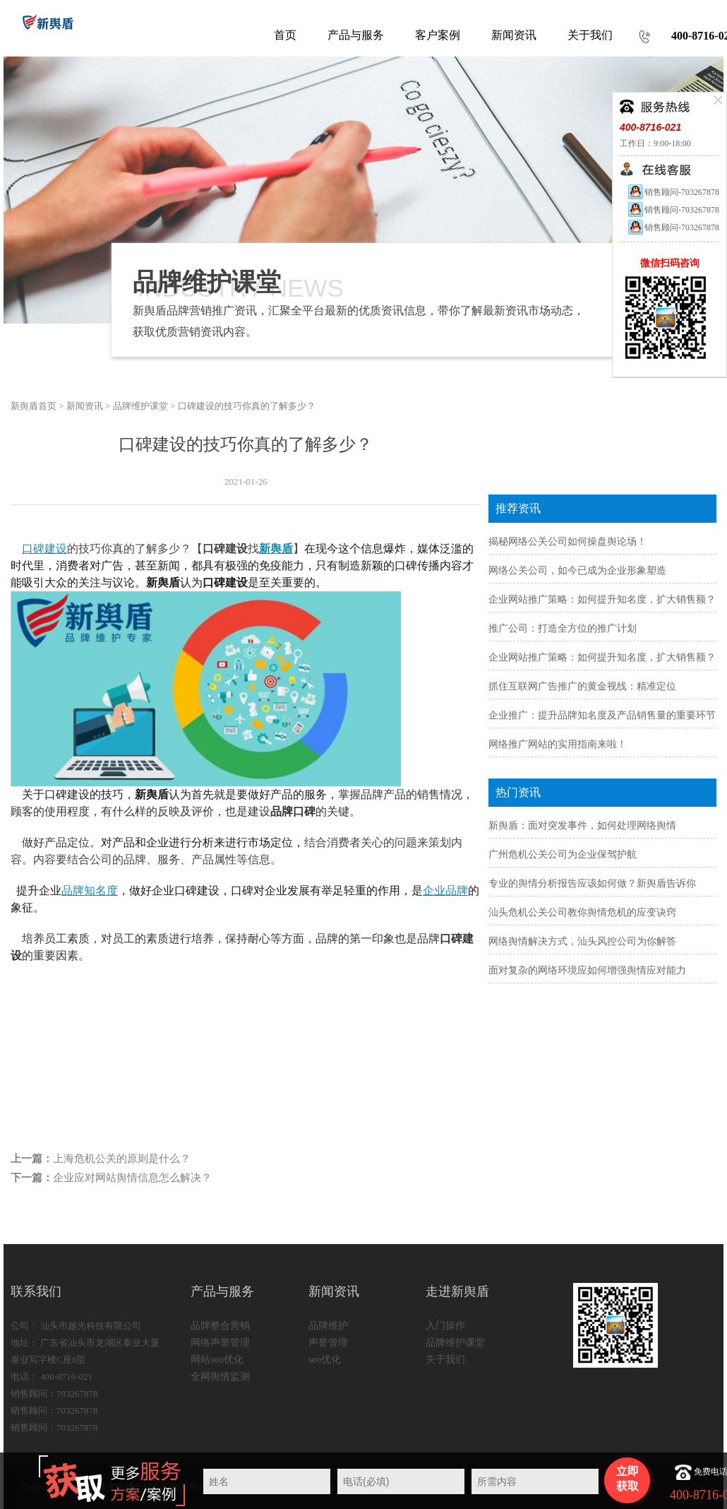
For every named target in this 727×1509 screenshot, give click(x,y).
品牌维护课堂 (140, 406)
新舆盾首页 (33, 406)
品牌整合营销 (220, 1325)
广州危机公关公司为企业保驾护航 (562, 854)
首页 (285, 35)
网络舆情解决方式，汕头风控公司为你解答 (582, 941)
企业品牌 (445, 890)
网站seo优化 (217, 1359)
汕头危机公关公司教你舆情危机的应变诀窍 (582, 912)
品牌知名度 (89, 890)
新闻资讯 (84, 406)
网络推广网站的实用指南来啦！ (557, 744)
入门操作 (445, 1325)
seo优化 (325, 1359)
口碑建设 (44, 549)
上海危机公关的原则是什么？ (122, 1158)
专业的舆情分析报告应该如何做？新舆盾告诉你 (592, 883)
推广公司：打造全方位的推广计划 (562, 628)
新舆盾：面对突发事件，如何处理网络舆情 (582, 825)
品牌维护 (328, 1325)
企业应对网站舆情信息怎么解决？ (132, 1177)
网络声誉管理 (220, 1342)
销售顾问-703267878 (673, 192)
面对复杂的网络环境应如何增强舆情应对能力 (587, 970)
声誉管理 (328, 1342)
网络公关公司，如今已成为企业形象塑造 (577, 570)
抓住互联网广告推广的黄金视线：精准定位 (582, 686)
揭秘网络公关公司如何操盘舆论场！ (567, 541)
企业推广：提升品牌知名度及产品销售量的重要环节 (602, 715)
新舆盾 (276, 549)
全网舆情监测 (220, 1376)
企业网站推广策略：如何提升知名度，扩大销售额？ (602, 599)
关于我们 (445, 1359)
